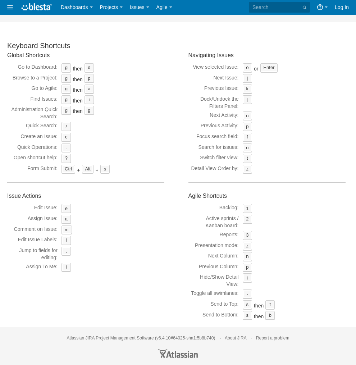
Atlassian (178, 353)
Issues (137, 7)
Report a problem (272, 338)
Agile (162, 7)
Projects (109, 7)
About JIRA (235, 338)
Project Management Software (125, 338)
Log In (342, 7)
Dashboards (74, 7)
